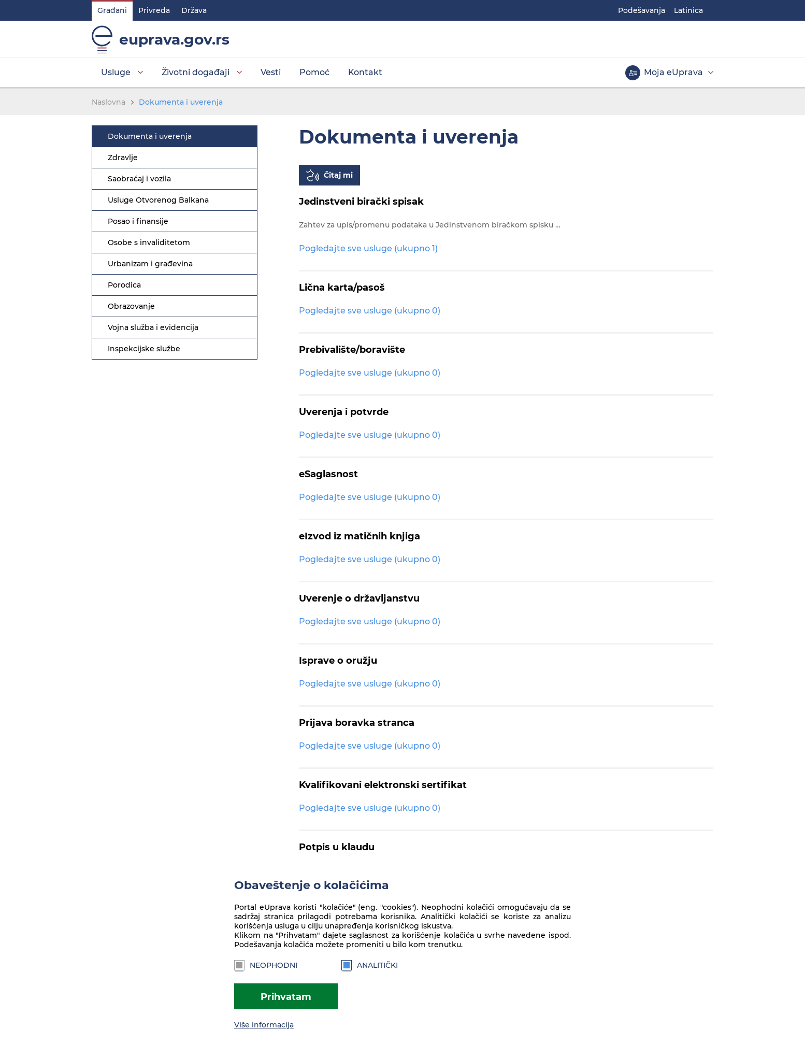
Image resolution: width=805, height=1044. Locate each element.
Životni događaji (195, 72)
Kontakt (365, 72)
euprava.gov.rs (174, 39)
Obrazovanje (131, 306)
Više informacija (264, 1024)
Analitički (369, 965)
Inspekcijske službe (144, 348)
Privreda (154, 10)
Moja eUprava (673, 72)
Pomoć (314, 72)
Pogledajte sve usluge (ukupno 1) (368, 248)
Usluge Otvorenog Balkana (158, 200)
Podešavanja (641, 10)
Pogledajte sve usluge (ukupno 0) (369, 311)
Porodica (124, 285)
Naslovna (108, 102)
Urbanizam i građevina (150, 263)
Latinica (688, 10)
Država (194, 10)
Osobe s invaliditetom (149, 242)
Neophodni (265, 965)
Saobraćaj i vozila (139, 178)
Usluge (116, 72)
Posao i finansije (138, 221)
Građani (112, 10)
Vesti (271, 72)
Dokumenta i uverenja (181, 102)
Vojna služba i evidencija (153, 327)
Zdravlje (123, 157)
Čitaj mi (338, 175)
